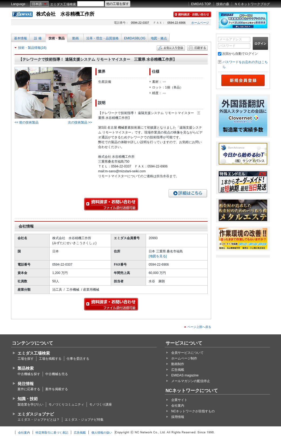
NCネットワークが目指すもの (193, 411)
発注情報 (26, 383)
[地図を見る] (158, 256)
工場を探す (26, 359)
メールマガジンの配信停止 (190, 381)
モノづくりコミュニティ (66, 404)
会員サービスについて (187, 353)
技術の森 (222, 4)
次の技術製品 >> (80, 122)
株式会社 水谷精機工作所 (65, 14)
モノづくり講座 (100, 404)
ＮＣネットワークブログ (252, 4)
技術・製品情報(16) (32, 48)
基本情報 (20, 38)
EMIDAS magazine (184, 375)
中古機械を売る (56, 374)
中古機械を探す (29, 374)
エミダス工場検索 (63, 4)
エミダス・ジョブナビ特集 (84, 419)
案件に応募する (29, 389)
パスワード (227, 46)
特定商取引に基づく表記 (52, 432)
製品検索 (26, 368)
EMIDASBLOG (134, 38)
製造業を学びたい (30, 404)
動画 (75, 38)
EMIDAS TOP (201, 4)
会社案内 (177, 405)
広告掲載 (177, 370)
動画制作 (177, 364)
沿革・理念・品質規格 (102, 38)
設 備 (37, 38)
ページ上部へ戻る (199, 326)
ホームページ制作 (184, 358)
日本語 (37, 4)
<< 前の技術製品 (27, 122)
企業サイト (179, 400)
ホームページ (200, 22)
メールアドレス (230, 39)
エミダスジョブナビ (36, 414)
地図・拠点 (159, 38)
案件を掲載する (56, 389)
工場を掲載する (50, 359)
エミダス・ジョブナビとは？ (39, 419)
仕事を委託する (78, 359)
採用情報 (177, 417)
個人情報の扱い (101, 432)
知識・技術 (28, 398)
